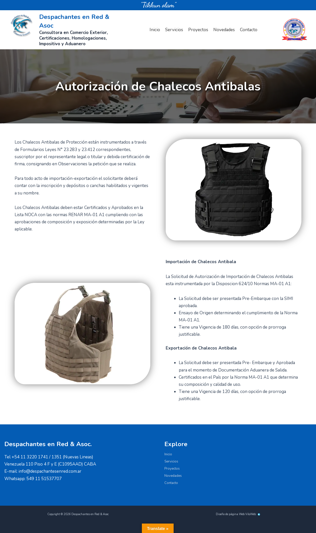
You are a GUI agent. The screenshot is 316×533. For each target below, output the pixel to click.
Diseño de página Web (230, 514)
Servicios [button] (174, 30)
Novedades (224, 30)
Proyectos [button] (198, 30)
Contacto (248, 30)
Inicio (155, 30)
